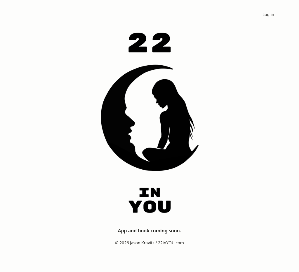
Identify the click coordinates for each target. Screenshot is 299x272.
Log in (268, 14)
